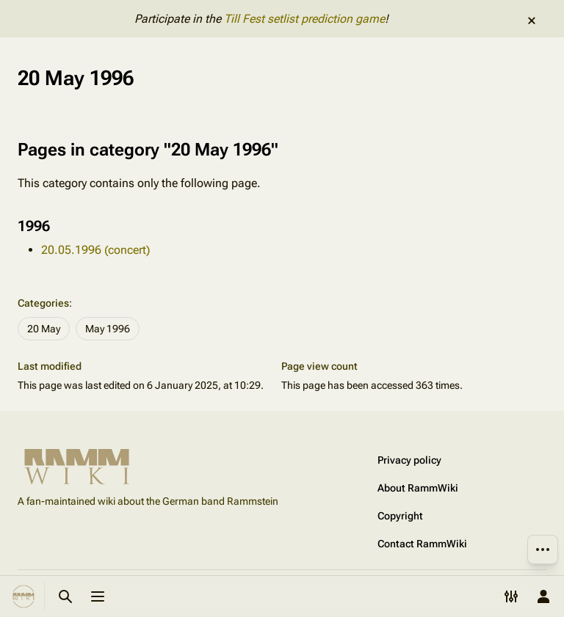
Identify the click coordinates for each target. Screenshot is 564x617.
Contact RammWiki (422, 544)
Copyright (400, 516)
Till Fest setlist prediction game (304, 19)
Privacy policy (409, 460)
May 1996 (107, 329)
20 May (43, 329)
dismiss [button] (531, 20)
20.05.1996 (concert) (95, 250)
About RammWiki (417, 488)
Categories (43, 303)
